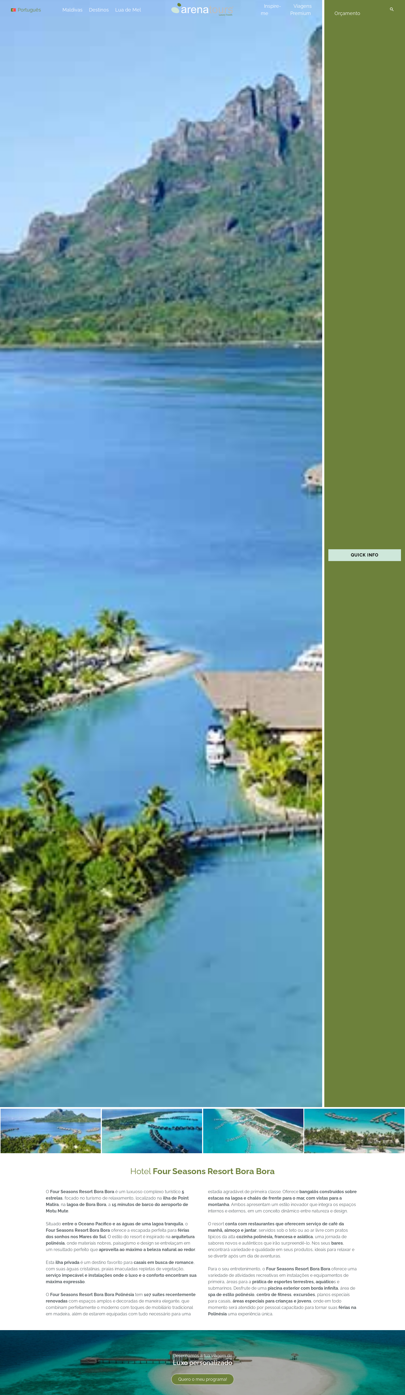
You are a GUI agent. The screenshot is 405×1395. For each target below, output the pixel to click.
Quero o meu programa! (202, 1379)
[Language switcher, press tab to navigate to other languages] (30, 9)
